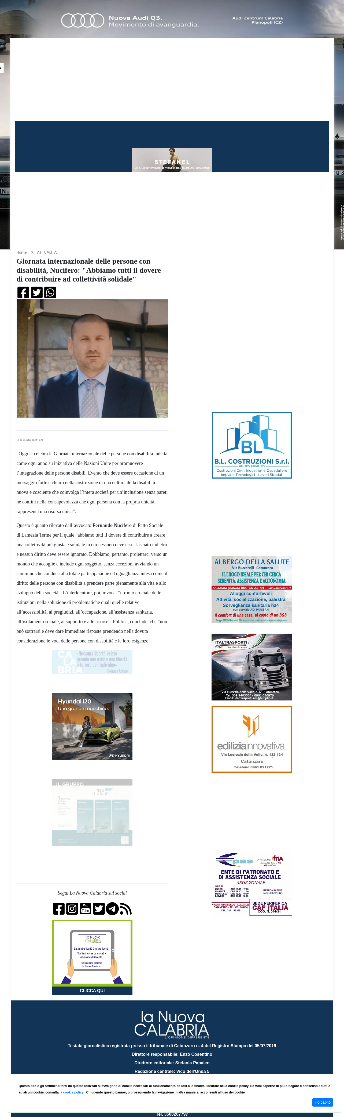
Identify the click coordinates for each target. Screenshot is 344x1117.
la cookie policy (72, 1092)
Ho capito (323, 1102)
